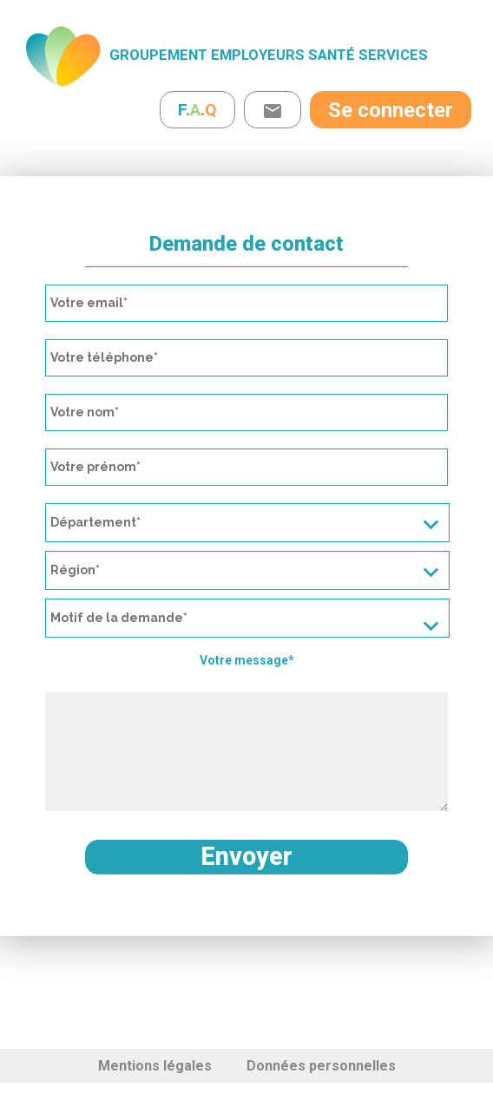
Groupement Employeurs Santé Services (268, 54)
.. (197, 110)
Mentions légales (155, 1065)
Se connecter (390, 110)
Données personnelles (321, 1065)
